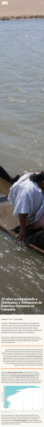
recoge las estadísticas (21, 420)
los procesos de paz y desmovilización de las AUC (22, 375)
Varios (20, 319)
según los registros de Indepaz (15, 372)
